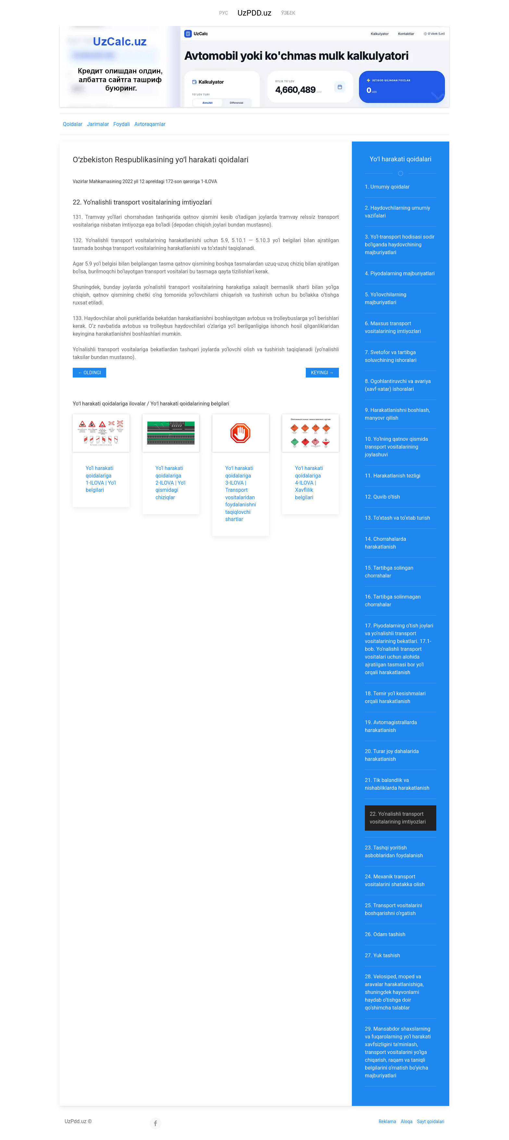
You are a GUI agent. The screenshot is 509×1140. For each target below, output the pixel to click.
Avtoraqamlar (150, 124)
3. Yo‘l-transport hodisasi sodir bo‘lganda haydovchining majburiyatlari (400, 244)
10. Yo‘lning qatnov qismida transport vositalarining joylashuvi (396, 447)
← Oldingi (89, 372)
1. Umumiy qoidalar (387, 187)
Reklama (387, 1121)
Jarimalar (98, 124)
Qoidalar (72, 124)
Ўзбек (288, 13)
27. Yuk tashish (382, 955)
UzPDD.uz (254, 13)
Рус (223, 13)
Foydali (121, 124)
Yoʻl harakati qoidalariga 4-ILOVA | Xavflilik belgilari (309, 483)
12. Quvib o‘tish (382, 497)
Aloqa (406, 1121)
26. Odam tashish (385, 934)
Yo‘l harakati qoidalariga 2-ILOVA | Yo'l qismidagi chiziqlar (170, 483)
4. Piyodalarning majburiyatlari (400, 273)
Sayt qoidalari (430, 1121)
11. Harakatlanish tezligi (392, 476)
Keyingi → (322, 372)
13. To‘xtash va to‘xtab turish (397, 518)
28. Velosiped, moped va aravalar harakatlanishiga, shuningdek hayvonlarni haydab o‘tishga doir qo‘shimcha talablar (394, 992)
